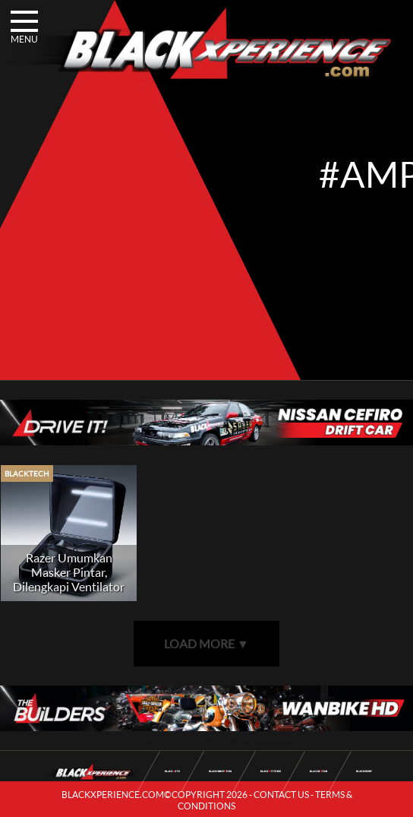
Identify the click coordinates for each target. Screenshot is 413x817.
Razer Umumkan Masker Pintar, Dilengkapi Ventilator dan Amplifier (69, 579)
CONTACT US (281, 794)
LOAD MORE (206, 643)
